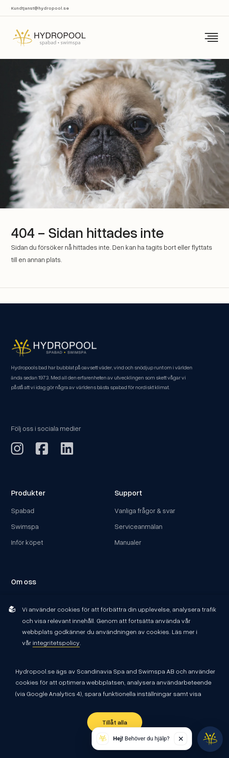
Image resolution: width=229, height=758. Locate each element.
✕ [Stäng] (181, 738)
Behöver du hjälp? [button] (141, 738)
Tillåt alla (114, 722)
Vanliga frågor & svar (144, 510)
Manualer (127, 542)
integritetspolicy (56, 642)
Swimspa (25, 526)
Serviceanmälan (138, 526)
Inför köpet (27, 542)
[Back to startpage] (43, 37)
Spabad (22, 510)
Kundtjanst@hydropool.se (40, 8)
